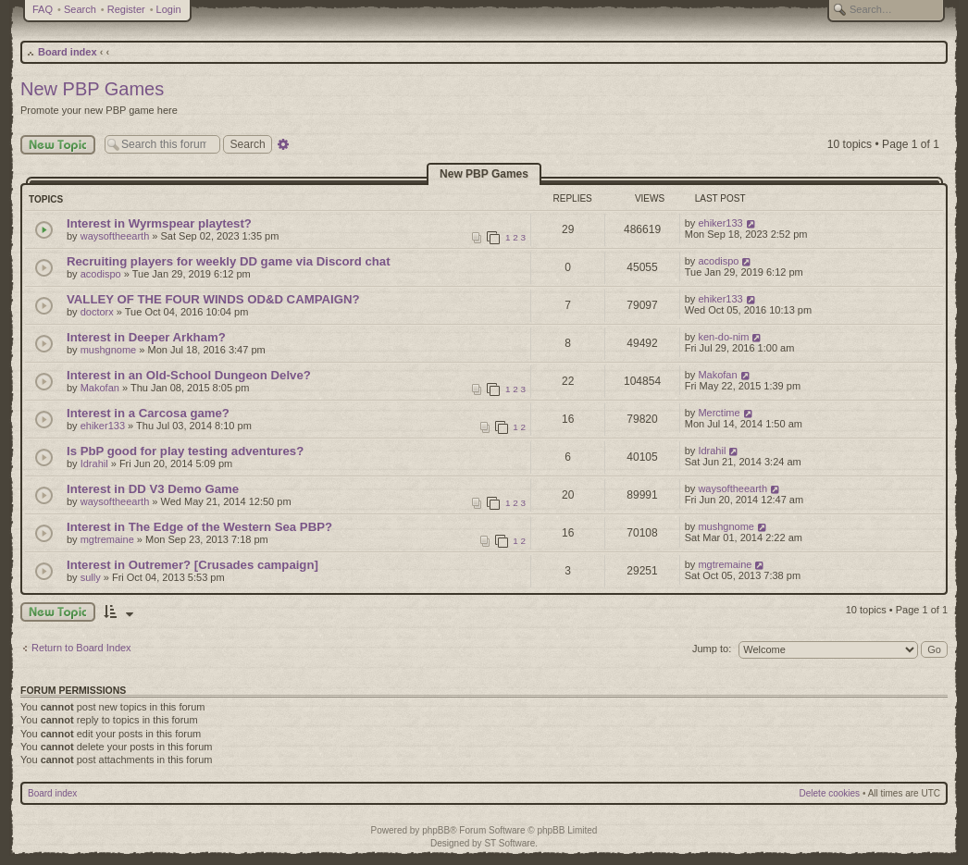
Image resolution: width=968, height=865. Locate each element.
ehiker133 (720, 223)
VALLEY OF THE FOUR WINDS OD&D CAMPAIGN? (213, 299)
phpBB (436, 830)
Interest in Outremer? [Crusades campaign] (192, 565)
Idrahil (94, 463)
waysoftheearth (115, 235)
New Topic (57, 144)
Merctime (718, 412)
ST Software (509, 843)
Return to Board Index (81, 647)
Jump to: (711, 648)
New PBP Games (92, 89)
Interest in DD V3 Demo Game (153, 489)
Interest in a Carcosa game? (148, 413)
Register (126, 9)
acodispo (101, 273)
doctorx (97, 311)
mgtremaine (107, 539)
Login (168, 9)
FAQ (42, 9)
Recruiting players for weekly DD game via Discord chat (229, 261)
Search (80, 9)
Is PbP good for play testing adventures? (185, 451)
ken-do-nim (723, 336)
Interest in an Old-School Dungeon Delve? (189, 375)
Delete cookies (830, 793)
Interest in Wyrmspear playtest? (159, 223)
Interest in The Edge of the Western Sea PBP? (199, 527)
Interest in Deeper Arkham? (146, 337)
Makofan (100, 387)
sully (91, 577)
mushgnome (109, 349)
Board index (67, 51)
